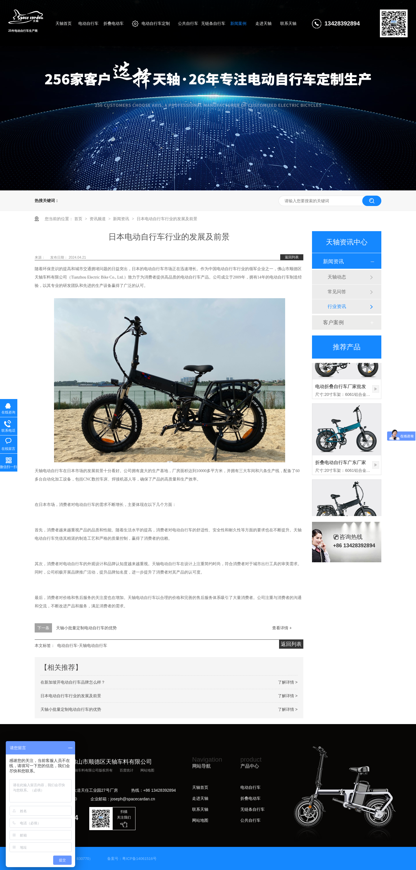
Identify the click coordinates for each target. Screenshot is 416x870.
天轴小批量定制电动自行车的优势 (86, 628)
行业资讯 (337, 306)
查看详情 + (282, 628)
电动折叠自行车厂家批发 (340, 388)
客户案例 (333, 322)
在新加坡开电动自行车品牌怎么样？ (72, 682)
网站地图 (147, 770)
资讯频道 (98, 218)
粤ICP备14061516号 (139, 858)
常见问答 (337, 291)
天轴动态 (337, 276)
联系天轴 (200, 809)
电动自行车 (250, 787)
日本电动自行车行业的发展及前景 (167, 218)
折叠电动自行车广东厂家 (340, 464)
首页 (78, 218)
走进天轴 (200, 798)
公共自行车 (250, 820)
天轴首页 (200, 787)
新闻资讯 (121, 218)
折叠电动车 (250, 798)
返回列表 (292, 257)
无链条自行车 (252, 809)
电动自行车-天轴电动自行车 (82, 645)
